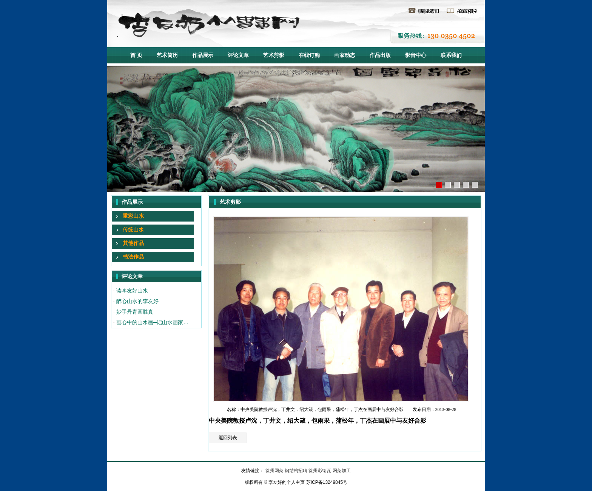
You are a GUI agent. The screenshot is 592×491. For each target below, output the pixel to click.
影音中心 (415, 55)
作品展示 (202, 55)
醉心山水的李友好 (137, 301)
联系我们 (427, 11)
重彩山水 (133, 216)
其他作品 (133, 243)
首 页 (136, 55)
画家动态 (344, 55)
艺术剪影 (273, 55)
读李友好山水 (132, 291)
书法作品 (133, 257)
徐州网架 (275, 470)
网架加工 (342, 470)
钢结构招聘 (296, 470)
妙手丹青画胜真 (134, 312)
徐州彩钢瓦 (320, 470)
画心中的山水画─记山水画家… (152, 322)
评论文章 (238, 55)
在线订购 (465, 11)
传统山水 (133, 229)
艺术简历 (167, 55)
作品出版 (380, 55)
